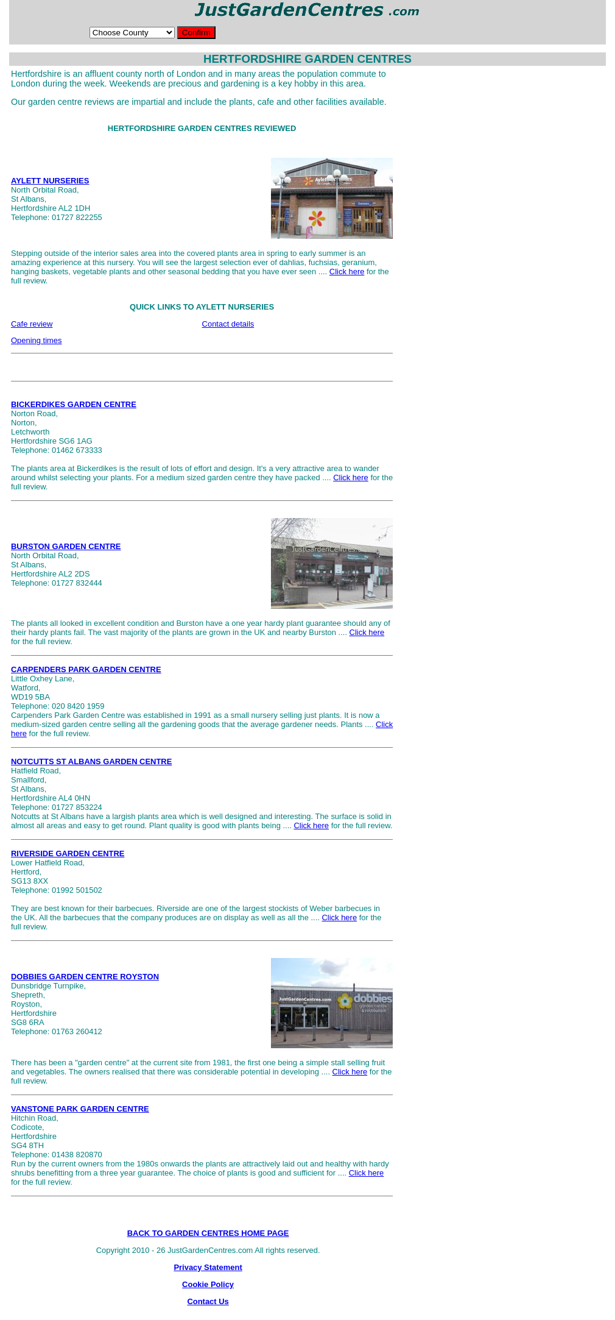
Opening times (36, 340)
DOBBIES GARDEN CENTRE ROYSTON (85, 976)
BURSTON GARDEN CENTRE (66, 546)
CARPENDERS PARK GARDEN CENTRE (86, 669)
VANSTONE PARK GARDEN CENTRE (80, 1108)
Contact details (228, 323)
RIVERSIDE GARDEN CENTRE (67, 853)
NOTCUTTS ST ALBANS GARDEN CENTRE (91, 761)
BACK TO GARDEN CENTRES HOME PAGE (208, 1233)
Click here (347, 271)
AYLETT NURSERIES (50, 180)
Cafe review (31, 323)
